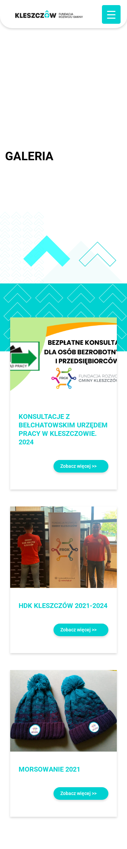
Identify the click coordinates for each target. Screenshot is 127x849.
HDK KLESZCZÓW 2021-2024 (63, 606)
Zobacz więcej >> (78, 466)
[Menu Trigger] (111, 14)
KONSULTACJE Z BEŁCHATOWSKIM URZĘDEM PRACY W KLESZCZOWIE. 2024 (63, 429)
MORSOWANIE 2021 (49, 769)
